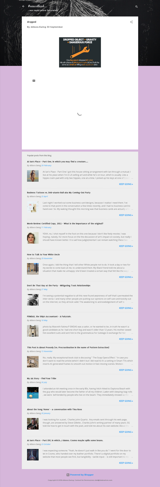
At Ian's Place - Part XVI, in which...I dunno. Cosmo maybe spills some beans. (65, 440)
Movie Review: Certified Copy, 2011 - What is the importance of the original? (65, 223)
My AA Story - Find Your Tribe (41, 378)
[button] (131, 22)
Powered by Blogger (80, 475)
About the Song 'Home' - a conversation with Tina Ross (54, 409)
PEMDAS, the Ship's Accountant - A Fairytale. (49, 316)
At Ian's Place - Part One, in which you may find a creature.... (57, 161)
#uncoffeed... (37, 6)
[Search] (136, 7)
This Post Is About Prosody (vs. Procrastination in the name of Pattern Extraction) (68, 347)
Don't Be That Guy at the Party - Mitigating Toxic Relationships (58, 285)
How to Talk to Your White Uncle (43, 254)
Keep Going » (126, 184)
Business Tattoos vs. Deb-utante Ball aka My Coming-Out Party (58, 192)
